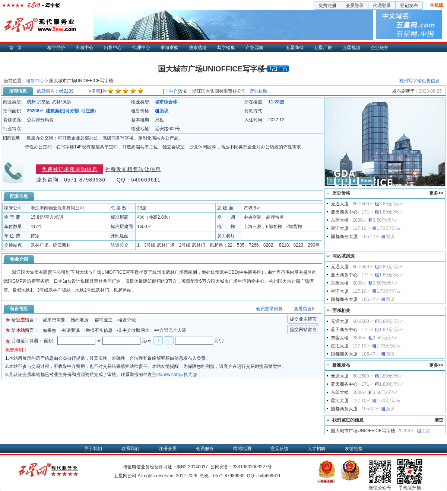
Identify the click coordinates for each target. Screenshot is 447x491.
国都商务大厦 (344, 236)
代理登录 (382, 5)
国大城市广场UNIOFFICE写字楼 (363, 430)
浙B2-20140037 (192, 466)
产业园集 (254, 47)
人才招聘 (317, 448)
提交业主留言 (303, 319)
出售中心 (113, 47)
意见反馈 (279, 448)
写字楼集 (226, 47)
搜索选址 (198, 47)
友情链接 (354, 448)
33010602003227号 (252, 466)
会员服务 (205, 448)
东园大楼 (340, 220)
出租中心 (84, 47)
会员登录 (355, 5)
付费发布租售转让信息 (133, 169)
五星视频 (351, 47)
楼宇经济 (56, 47)
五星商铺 (295, 47)
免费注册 (327, 5)
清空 (438, 420)
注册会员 (168, 448)
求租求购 (169, 47)
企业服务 (380, 47)
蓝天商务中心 (344, 212)
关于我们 (93, 448)
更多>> (436, 193)
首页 (17, 47)
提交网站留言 (303, 329)
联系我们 (130, 448)
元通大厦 (340, 203)
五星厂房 (323, 47)
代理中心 (141, 47)
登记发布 (409, 5)
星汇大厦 (340, 228)
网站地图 (242, 448)
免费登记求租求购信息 (70, 169)
